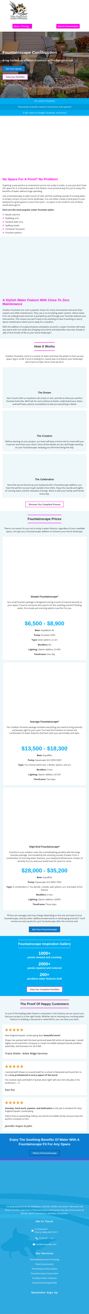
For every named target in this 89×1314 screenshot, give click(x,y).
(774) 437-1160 (46, 1238)
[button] (22, 26)
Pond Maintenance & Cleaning (44, 1259)
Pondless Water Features (44, 1278)
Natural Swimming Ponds (44, 1282)
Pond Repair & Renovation (44, 1268)
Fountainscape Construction (44, 1273)
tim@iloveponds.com (46, 1244)
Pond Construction (44, 1264)
